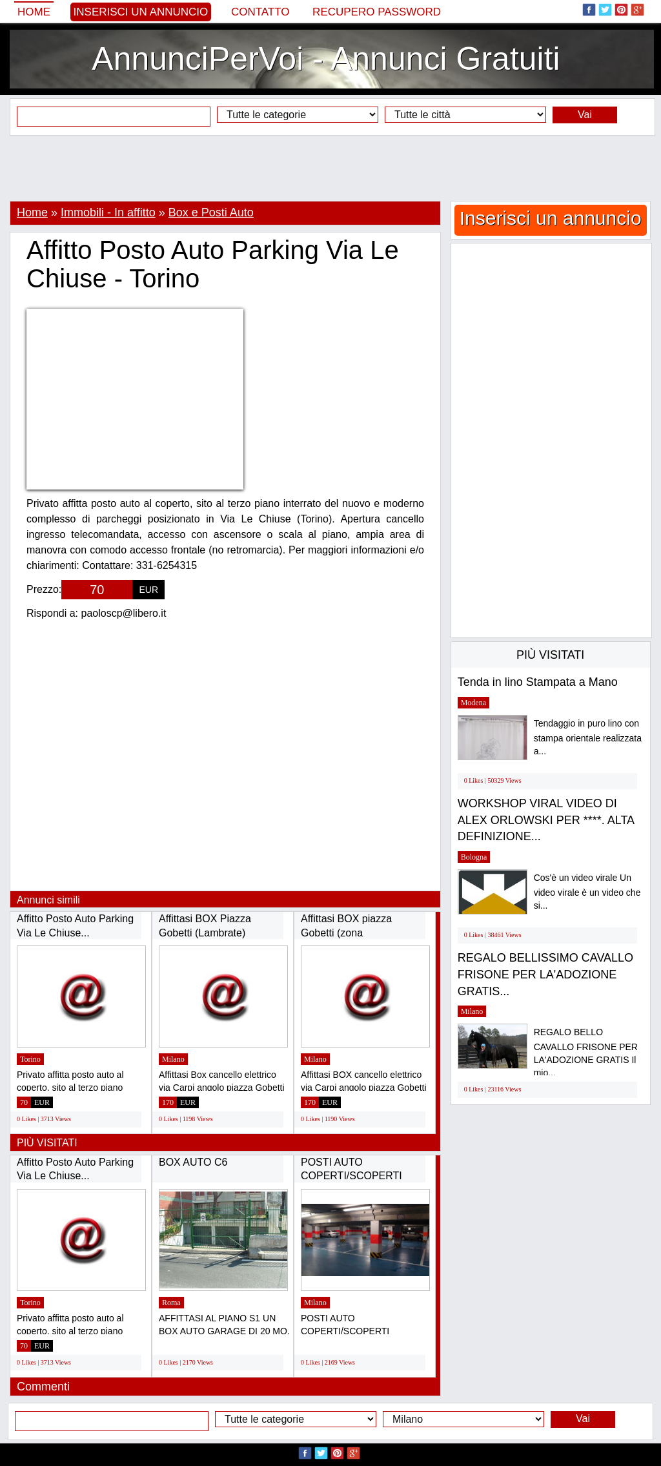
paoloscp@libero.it (124, 613)
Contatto (260, 12)
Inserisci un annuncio (141, 12)
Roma (171, 1302)
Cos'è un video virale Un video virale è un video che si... (587, 891)
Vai (585, 114)
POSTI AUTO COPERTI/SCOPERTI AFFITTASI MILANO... (352, 1176)
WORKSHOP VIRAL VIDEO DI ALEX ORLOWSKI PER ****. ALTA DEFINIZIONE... (546, 820)
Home (33, 12)
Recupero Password (376, 12)
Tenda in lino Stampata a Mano (538, 682)
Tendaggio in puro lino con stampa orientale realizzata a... (588, 737)
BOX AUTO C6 (193, 1162)
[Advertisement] (330, 168)
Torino (30, 1059)
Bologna (474, 857)
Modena (473, 702)
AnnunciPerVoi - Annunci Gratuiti (326, 59)
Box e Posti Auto (211, 212)
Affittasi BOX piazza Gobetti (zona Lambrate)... (346, 932)
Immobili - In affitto (108, 212)
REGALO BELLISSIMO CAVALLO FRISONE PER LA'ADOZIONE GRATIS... (545, 974)
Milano (173, 1059)
